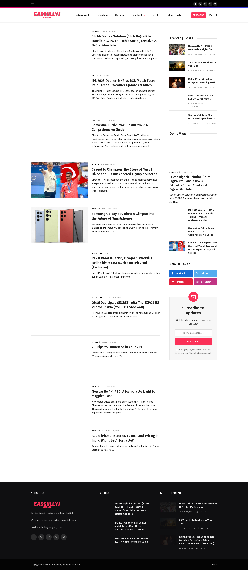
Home (214, 564)
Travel (154, 15)
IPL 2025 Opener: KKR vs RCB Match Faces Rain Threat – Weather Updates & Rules (124, 83)
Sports (119, 15)
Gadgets (96, 209)
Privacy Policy (195, 353)
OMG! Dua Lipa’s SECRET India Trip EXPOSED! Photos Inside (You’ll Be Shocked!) (125, 305)
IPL (93, 76)
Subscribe (198, 15)
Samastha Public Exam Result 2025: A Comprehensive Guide (120, 127)
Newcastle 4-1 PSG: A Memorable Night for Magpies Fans (124, 393)
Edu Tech (136, 15)
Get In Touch (173, 15)
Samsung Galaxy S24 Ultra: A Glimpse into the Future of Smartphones (123, 216)
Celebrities (97, 253)
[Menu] (32, 4)
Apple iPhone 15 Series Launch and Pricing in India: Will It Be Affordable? (125, 438)
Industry (96, 31)
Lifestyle (102, 15)
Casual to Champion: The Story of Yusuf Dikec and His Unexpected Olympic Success (124, 171)
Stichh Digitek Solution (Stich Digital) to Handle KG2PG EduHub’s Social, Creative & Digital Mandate (124, 40)
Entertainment (80, 15)
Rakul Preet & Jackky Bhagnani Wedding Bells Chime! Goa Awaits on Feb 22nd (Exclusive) (122, 262)
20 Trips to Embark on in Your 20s (117, 347)
